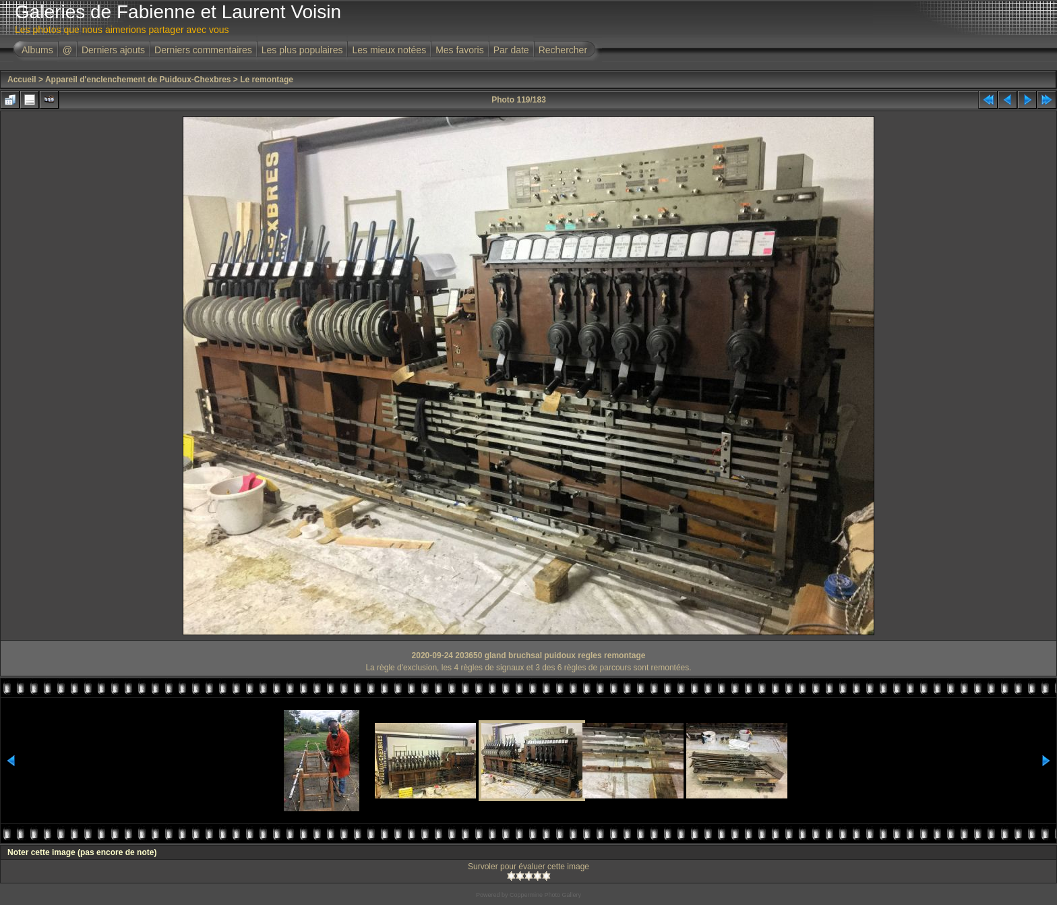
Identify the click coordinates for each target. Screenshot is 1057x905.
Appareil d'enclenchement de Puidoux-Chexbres (138, 79)
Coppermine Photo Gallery (545, 895)
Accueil (21, 79)
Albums (37, 50)
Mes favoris (459, 50)
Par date (511, 50)
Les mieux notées (389, 50)
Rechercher (563, 50)
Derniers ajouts (113, 50)
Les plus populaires (302, 50)
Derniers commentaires (203, 50)
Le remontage (266, 79)
